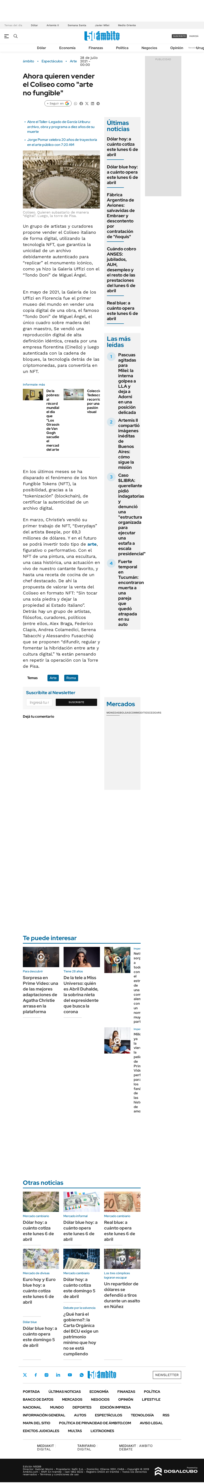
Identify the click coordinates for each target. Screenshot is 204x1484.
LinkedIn (58, 1375)
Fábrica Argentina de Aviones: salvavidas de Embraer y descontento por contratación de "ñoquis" (121, 215)
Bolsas (125, 712)
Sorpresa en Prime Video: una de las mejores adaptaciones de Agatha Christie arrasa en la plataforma (40, 994)
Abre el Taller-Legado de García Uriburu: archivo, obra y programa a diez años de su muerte (60, 127)
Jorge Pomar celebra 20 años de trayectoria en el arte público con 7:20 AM (62, 142)
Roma (71, 678)
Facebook (36, 1375)
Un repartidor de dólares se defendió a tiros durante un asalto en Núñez (122, 1295)
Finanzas (96, 48)
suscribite (179, 36)
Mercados (72, 1399)
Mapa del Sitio (36, 1423)
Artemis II (53, 25)
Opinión (176, 48)
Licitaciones (102, 1431)
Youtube (70, 1374)
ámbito (28, 61)
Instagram (46, 1375)
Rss (166, 1415)
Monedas (113, 712)
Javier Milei (102, 25)
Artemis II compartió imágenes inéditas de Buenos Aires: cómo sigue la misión (129, 443)
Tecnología (142, 1415)
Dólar (34, 25)
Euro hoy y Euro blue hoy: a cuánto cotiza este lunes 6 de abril (39, 1291)
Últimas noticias (65, 1391)
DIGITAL (46, 1447)
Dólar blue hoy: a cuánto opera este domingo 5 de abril (40, 1336)
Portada (31, 1391)
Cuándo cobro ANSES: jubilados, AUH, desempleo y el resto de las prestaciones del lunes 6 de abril (121, 270)
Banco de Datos (38, 1399)
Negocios (149, 48)
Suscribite (76, 702)
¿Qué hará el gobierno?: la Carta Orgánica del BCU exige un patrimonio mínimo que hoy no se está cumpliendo (80, 1334)
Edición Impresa (115, 1407)
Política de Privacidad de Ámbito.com (95, 1423)
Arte (73, 61)
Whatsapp (82, 1375)
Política (122, 48)
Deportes (81, 1407)
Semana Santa (77, 25)
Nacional (32, 1407)
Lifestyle (151, 1399)
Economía (67, 48)
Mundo (57, 1407)
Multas (75, 1431)
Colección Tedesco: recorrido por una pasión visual (95, 401)
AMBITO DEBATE (136, 1447)
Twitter (25, 1375)
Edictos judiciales (41, 1431)
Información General (44, 1415)
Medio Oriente (127, 25)
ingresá (194, 36)
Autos (80, 1415)
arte (92, 544)
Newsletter (194, 47)
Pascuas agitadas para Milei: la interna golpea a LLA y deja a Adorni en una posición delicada (127, 383)
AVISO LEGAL (151, 1423)
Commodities (139, 712)
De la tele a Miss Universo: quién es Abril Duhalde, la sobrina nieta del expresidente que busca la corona (81, 994)
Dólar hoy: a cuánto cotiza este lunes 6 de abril (122, 146)
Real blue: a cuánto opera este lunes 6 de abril (122, 310)
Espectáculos (52, 61)
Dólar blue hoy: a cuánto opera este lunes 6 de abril (122, 174)
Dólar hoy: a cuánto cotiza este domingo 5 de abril (79, 1288)
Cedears (155, 712)
